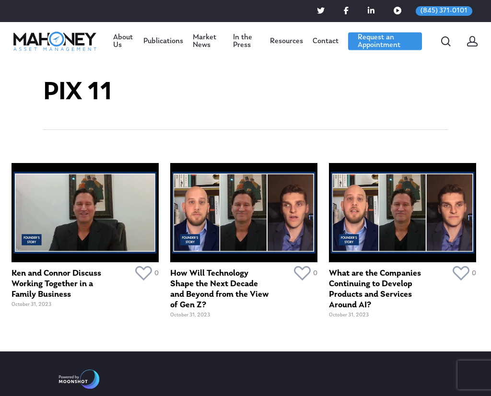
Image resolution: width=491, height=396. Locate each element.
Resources (286, 41)
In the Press (242, 41)
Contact (326, 41)
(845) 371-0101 (444, 10)
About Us (123, 41)
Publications (163, 41)
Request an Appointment (379, 41)
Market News (204, 41)
